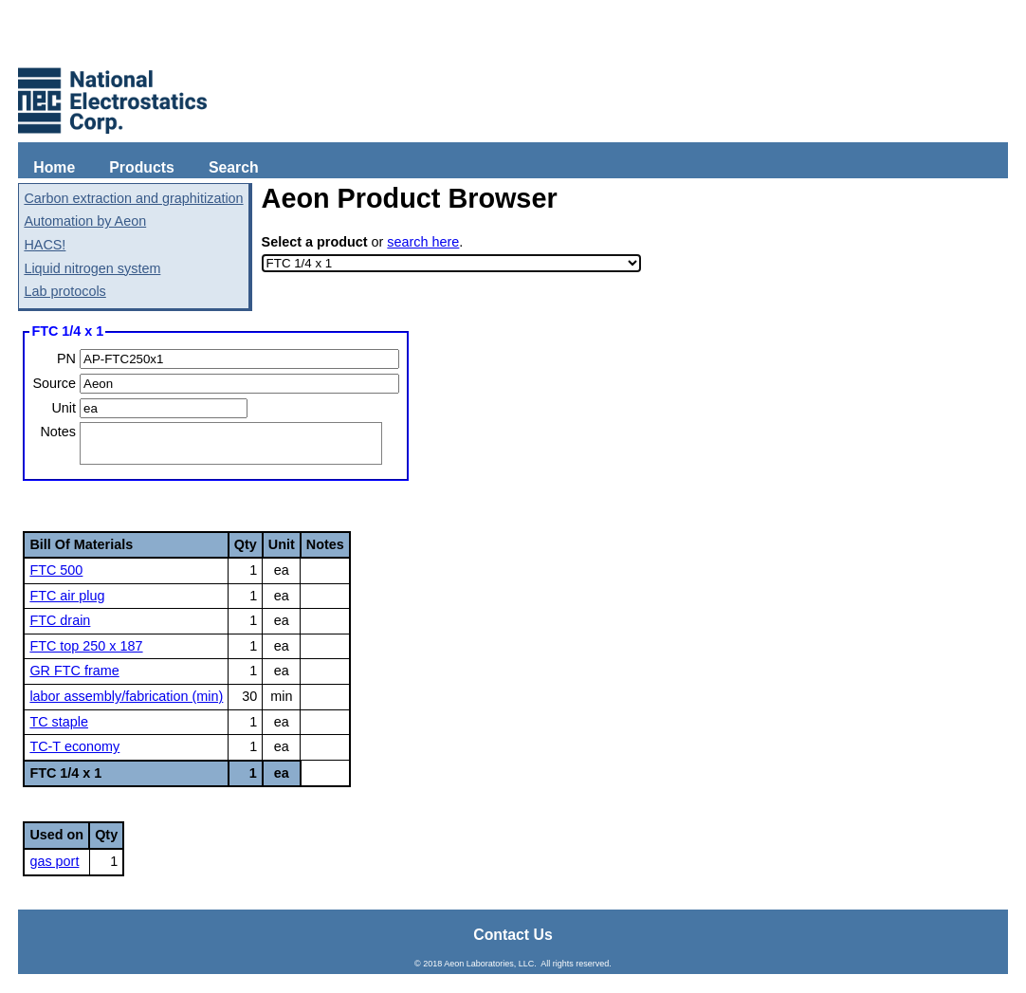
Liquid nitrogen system (92, 268)
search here (423, 241)
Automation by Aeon (85, 221)
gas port (54, 861)
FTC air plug (66, 595)
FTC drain (59, 620)
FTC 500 (55, 570)
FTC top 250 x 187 (85, 645)
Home (54, 167)
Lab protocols (64, 291)
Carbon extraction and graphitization (133, 198)
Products (141, 167)
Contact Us (513, 935)
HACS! (44, 244)
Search (234, 167)
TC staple (58, 721)
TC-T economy (74, 746)
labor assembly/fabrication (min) (126, 696)
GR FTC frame (74, 670)
